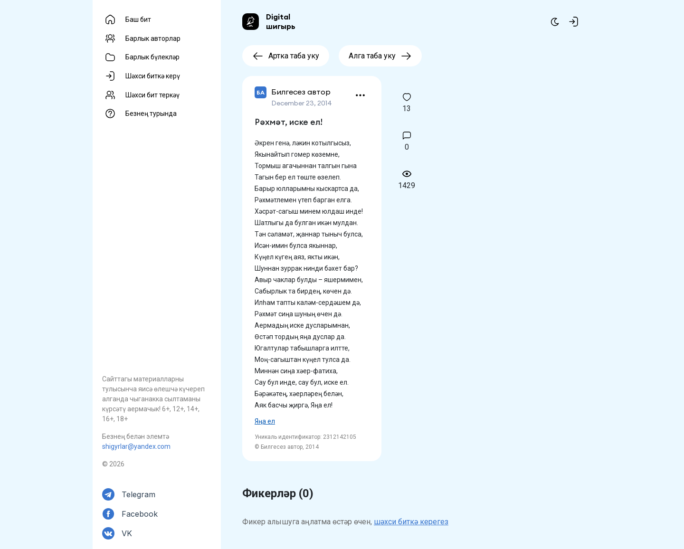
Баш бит (138, 19)
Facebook (140, 514)
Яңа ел (265, 421)
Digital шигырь (280, 21)
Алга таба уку (380, 56)
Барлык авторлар (152, 38)
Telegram (138, 494)
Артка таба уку (285, 56)
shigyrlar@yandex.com (136, 446)
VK (127, 533)
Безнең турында (151, 113)
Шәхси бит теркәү (152, 95)
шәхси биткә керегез (411, 521)
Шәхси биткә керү (152, 76)
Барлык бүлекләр (152, 57)
